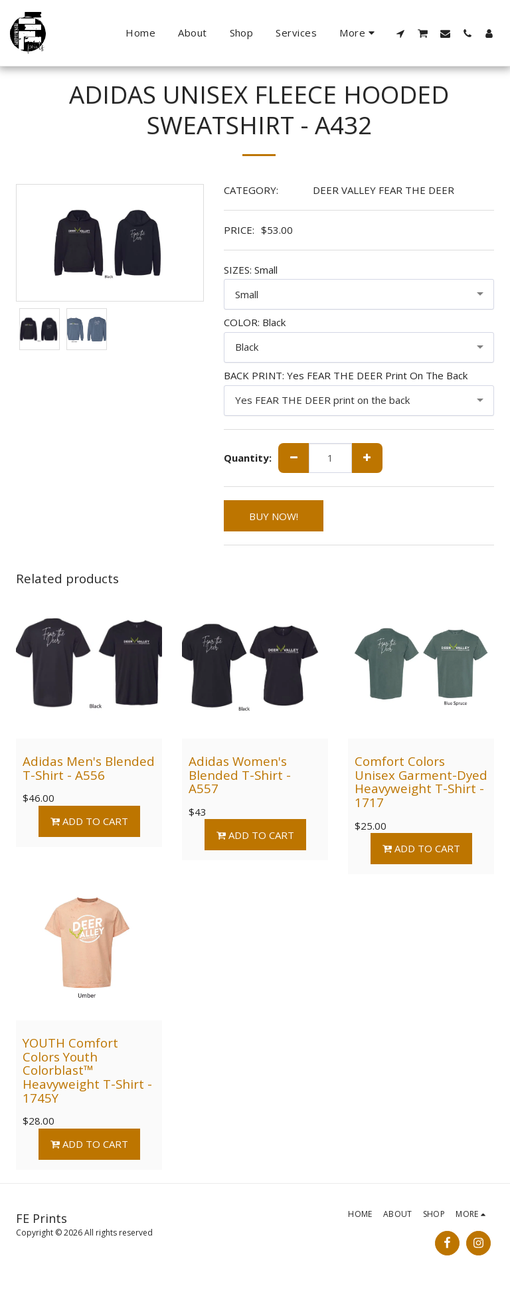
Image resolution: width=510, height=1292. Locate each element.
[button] (400, 33)
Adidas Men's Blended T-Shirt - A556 (89, 768)
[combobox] (359, 294)
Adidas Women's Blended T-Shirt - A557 (240, 774)
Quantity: (248, 458)
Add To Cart (89, 821)
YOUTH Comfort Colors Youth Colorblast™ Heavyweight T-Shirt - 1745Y (87, 1070)
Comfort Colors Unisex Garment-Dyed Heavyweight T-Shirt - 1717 (421, 781)
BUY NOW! (273, 516)
